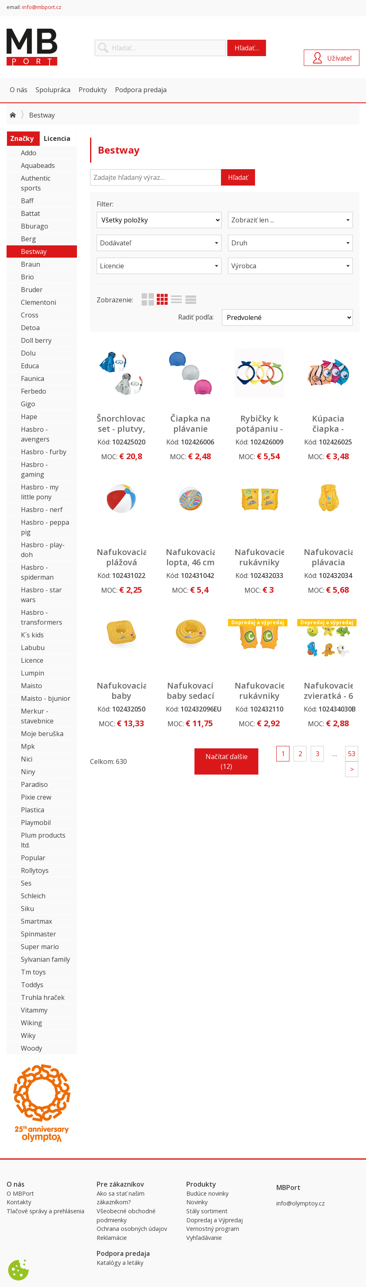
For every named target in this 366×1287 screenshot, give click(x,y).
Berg (28, 238)
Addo (28, 152)
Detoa (30, 327)
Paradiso (34, 784)
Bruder (32, 289)
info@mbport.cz (41, 7)
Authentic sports (35, 183)
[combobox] (290, 220)
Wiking (31, 1022)
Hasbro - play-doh (43, 549)
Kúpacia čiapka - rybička (328, 428)
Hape (29, 416)
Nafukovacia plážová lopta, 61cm (122, 562)
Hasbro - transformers (41, 617)
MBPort (68, 47)
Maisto (31, 685)
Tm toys (33, 972)
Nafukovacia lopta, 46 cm (191, 557)
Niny (28, 771)
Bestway (34, 251)
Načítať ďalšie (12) (227, 761)
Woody (31, 1048)
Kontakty (19, 1202)
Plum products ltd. (43, 840)
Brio (27, 276)
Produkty (93, 89)
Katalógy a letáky (120, 1263)
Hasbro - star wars (41, 594)
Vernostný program (212, 1229)
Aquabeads (38, 165)
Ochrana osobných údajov (132, 1229)
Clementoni (38, 302)
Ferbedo (33, 391)
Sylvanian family (45, 959)
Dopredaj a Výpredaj (214, 1220)
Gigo (28, 403)
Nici (26, 759)
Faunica (32, 378)
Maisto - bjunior (45, 698)
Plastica (32, 809)
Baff (27, 200)
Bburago (34, 226)
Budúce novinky (207, 1193)
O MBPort (20, 1193)
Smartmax (36, 921)
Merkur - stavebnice (37, 716)
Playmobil (36, 822)
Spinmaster (38, 933)
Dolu (28, 353)
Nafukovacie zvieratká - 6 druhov (329, 695)
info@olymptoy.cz (300, 1203)
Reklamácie (112, 1238)
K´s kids (32, 634)
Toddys (32, 984)
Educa (30, 365)
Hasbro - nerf (42, 509)
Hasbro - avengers (35, 434)
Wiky (28, 1035)
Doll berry (36, 340)
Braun (30, 264)
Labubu (33, 647)
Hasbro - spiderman (37, 572)
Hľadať (238, 177)
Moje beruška (42, 733)
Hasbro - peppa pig (45, 527)
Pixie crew (36, 797)
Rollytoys (35, 870)
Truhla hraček (43, 997)
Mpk (28, 746)
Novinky (197, 1202)
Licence (32, 660)
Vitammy (34, 1010)
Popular (33, 857)
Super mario (40, 946)
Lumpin (32, 672)
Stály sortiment (207, 1211)
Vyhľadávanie (204, 1238)
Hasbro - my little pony (40, 492)
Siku (27, 908)
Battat (30, 213)
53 (351, 753)
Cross (29, 314)
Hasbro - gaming (34, 469)
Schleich (33, 895)
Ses (26, 883)
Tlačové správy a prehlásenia (45, 1211)
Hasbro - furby (43, 451)
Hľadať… (247, 47)
